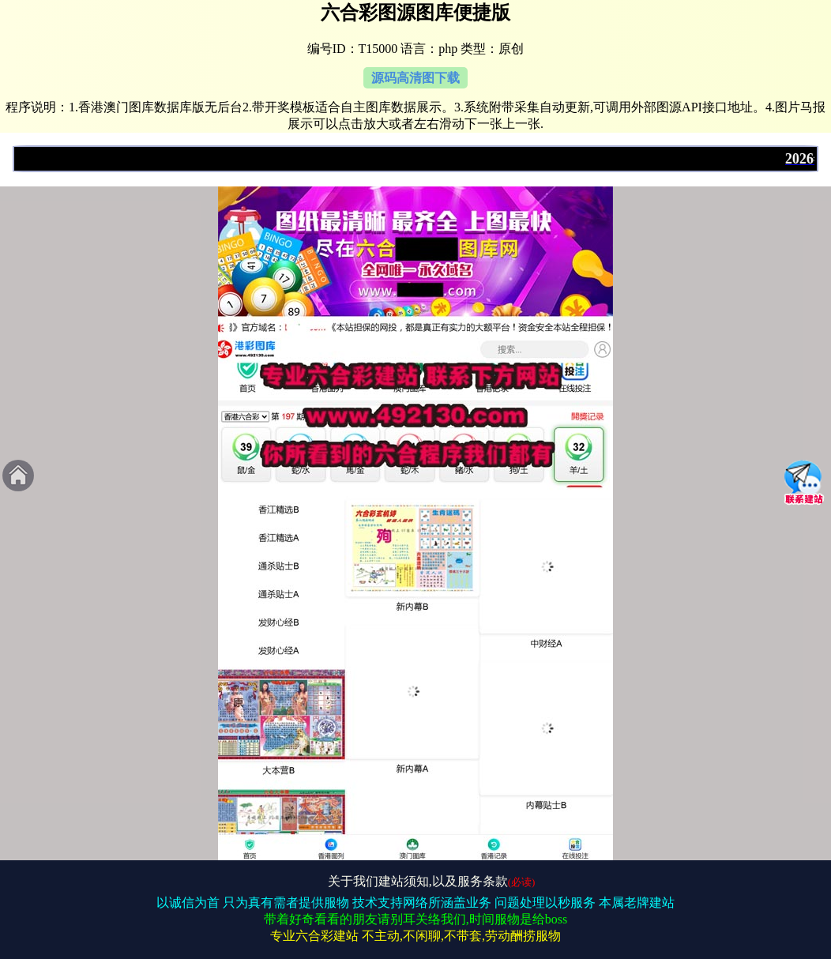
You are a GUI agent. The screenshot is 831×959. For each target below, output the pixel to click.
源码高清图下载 (415, 78)
